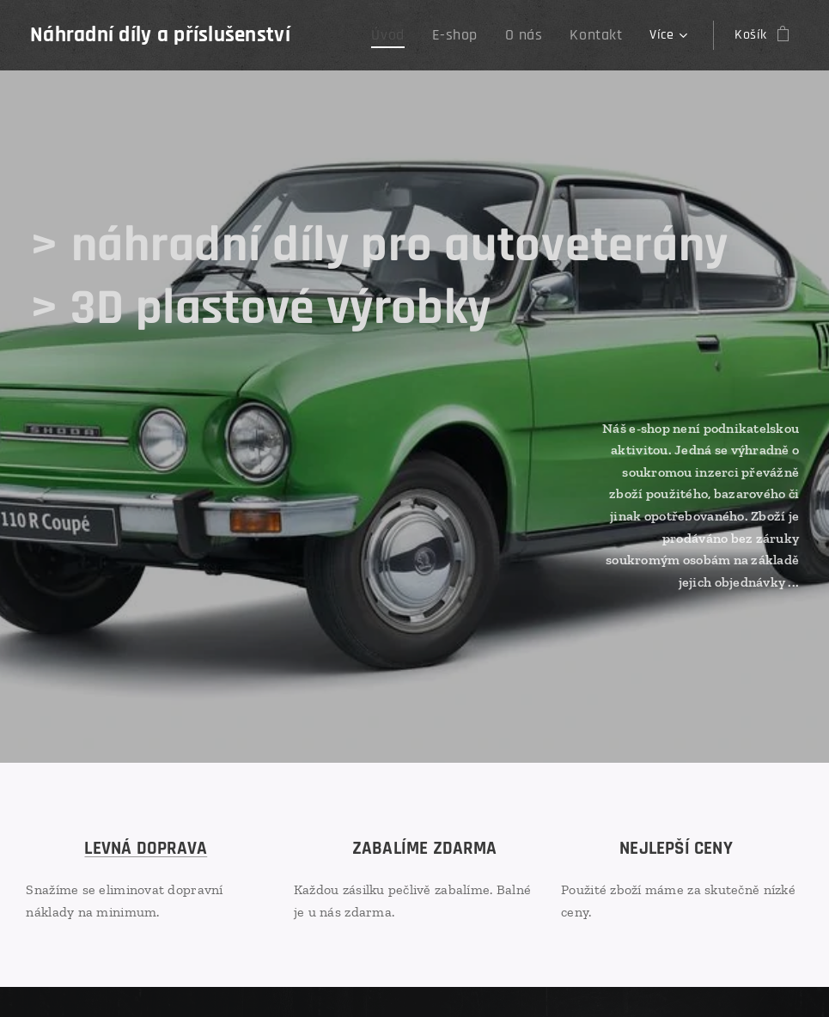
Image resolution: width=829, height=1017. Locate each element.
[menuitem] (409, 35)
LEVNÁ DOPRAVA (145, 848)
